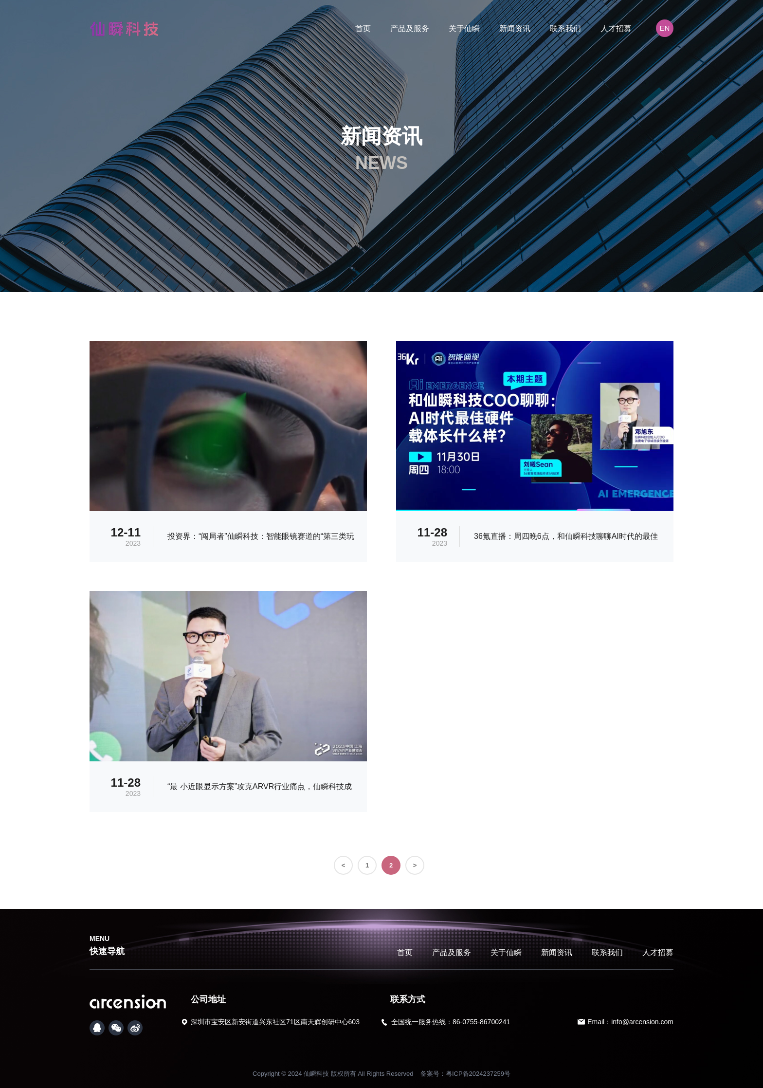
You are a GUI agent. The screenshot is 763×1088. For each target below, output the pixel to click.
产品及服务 (409, 28)
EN (665, 28)
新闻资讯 (514, 28)
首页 (363, 28)
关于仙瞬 (464, 28)
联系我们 (565, 28)
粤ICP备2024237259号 (478, 1073)
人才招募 (616, 28)
